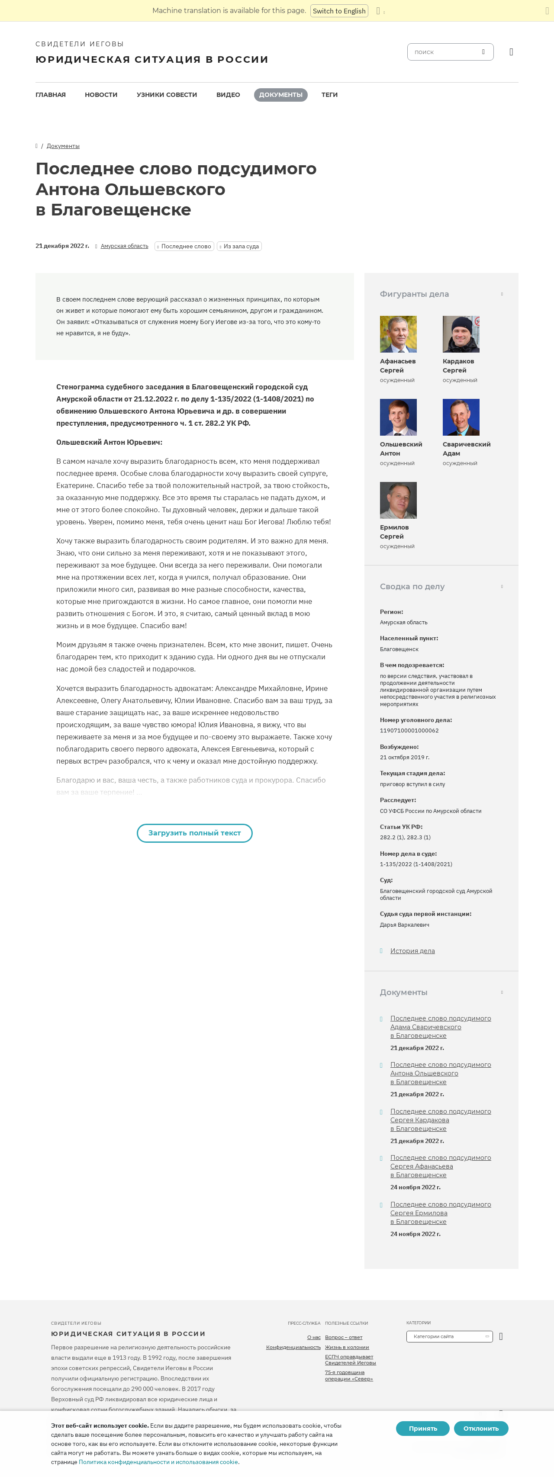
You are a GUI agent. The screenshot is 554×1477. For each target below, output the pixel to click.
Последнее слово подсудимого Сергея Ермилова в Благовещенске (440, 1213)
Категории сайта (434, 1336)
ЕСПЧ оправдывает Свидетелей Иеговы (350, 1360)
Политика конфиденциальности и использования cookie (158, 1462)
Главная (50, 95)
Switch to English (339, 10)
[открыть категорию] (501, 1336)
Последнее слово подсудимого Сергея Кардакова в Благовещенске (440, 1120)
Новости (101, 95)
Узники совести (167, 95)
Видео (228, 95)
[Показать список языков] (380, 11)
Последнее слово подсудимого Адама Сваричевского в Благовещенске (440, 1027)
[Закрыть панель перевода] (547, 10)
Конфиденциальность (293, 1347)
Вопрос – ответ (343, 1337)
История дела (412, 951)
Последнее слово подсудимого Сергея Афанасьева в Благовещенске (440, 1166)
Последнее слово (186, 246)
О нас (314, 1337)
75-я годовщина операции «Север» (349, 1375)
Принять (423, 1428)
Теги (330, 95)
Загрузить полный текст (194, 833)
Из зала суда (241, 246)
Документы (281, 95)
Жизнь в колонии (347, 1347)
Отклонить (481, 1428)
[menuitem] (50, 95)
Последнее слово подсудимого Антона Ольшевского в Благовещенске (440, 1073)
